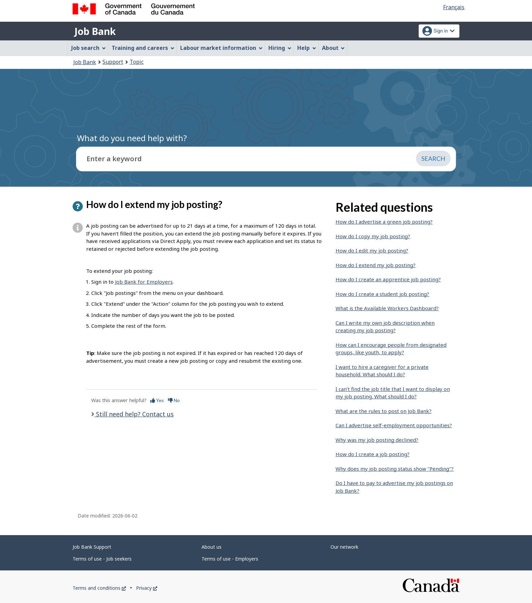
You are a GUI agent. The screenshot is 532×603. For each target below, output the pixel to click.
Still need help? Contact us (134, 414)
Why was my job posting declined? (377, 439)
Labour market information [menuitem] (221, 48)
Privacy (146, 588)
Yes (157, 400)
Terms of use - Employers (230, 558)
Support (112, 61)
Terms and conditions (99, 588)
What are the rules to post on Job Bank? (384, 411)
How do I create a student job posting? (382, 293)
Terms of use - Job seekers (102, 558)
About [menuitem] (333, 48)
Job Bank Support (92, 547)
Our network (344, 547)
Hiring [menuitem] (279, 48)
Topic (137, 61)
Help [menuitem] (306, 48)
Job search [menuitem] (88, 48)
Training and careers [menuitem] (143, 48)
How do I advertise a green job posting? (384, 221)
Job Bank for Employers (144, 281)
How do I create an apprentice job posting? (388, 279)
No (174, 400)
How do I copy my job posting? (373, 236)
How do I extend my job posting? (376, 265)
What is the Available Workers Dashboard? (387, 308)
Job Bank (95, 31)
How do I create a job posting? (373, 454)
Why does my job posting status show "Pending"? (395, 468)
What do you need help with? (132, 138)
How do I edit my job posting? (372, 250)
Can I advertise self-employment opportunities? (394, 425)
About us (212, 547)
